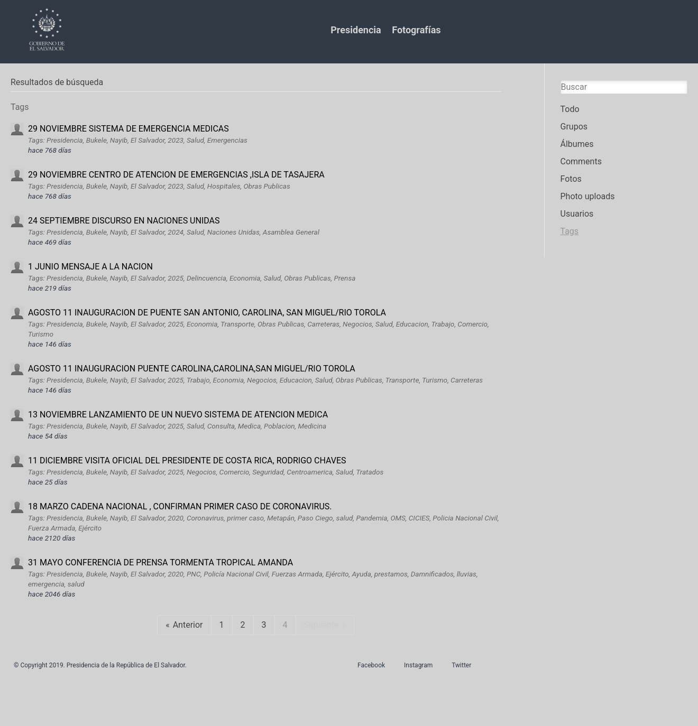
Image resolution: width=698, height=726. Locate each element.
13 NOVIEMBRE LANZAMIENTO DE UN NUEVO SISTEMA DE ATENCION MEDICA (178, 414)
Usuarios (577, 214)
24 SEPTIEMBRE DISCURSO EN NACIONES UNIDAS (124, 221)
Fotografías (416, 29)
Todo (570, 109)
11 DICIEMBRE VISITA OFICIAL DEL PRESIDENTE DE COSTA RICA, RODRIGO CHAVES (187, 460)
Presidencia (355, 29)
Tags (570, 231)
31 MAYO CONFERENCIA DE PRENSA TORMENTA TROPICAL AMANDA (160, 562)
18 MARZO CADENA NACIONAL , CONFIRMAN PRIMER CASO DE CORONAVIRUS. (180, 506)
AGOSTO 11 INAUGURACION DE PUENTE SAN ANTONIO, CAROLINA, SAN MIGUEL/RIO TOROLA (207, 313)
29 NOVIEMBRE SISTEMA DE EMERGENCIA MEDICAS (128, 129)
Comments (581, 161)
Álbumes (577, 144)
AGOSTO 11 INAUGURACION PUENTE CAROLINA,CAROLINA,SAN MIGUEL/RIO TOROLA (191, 369)
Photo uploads (588, 196)
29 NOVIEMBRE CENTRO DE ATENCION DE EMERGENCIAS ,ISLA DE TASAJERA (176, 175)
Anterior (188, 625)
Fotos (571, 179)
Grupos (574, 127)
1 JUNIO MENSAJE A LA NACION (90, 267)
